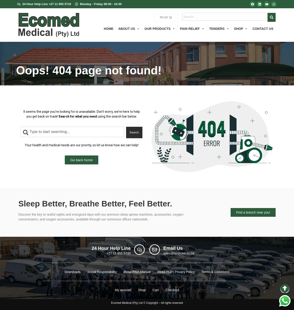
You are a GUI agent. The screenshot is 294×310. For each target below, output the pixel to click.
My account (123, 290)
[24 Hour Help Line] (139, 249)
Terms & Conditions (215, 272)
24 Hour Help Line (111, 248)
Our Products (159, 28)
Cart (155, 290)
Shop (241, 28)
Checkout (172, 290)
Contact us (262, 29)
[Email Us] (154, 249)
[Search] (272, 17)
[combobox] (225, 17)
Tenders (219, 28)
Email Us (173, 248)
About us (129, 28)
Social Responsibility (102, 272)
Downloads (72, 272)
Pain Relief (192, 28)
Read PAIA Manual (137, 272)
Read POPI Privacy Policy (176, 272)
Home (108, 29)
